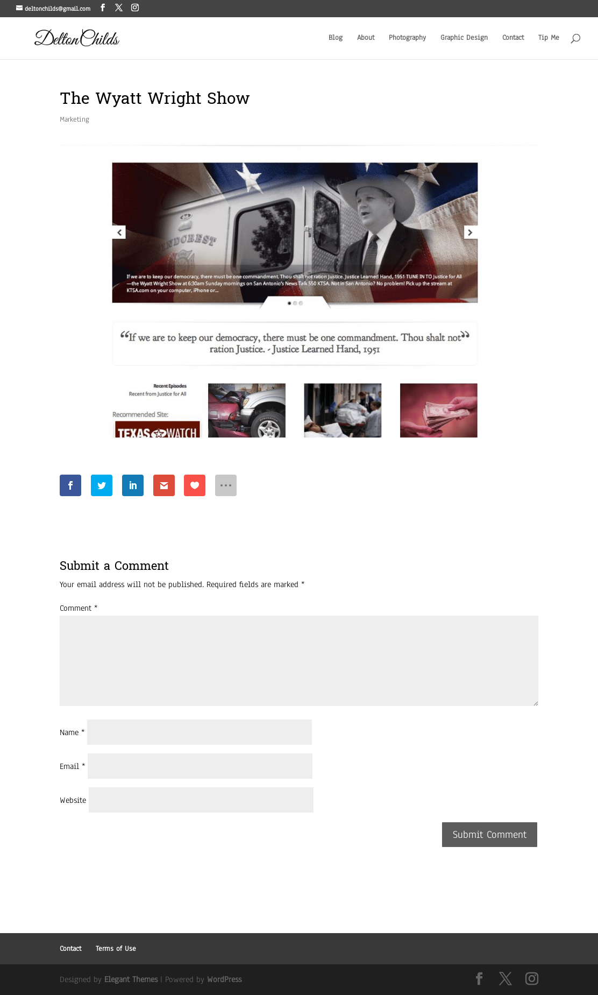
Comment (78, 608)
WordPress (224, 979)
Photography (407, 38)
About (365, 38)
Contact (513, 38)
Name (72, 732)
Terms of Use (116, 949)
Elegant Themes (131, 979)
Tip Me (548, 38)
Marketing (74, 119)
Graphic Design (464, 38)
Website (73, 800)
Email (72, 766)
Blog (336, 38)
